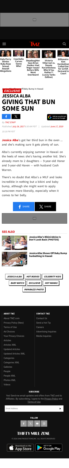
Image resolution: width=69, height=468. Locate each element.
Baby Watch (17, 282)
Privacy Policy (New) (14, 323)
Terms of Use (10, 327)
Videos (7, 384)
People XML (9, 375)
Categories (9, 358)
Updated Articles (12, 349)
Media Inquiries (43, 336)
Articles (7, 340)
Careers (40, 327)
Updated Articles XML (14, 353)
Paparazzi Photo (34, 289)
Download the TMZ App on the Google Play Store (48, 448)
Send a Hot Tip (43, 323)
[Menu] (4, 43)
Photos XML (10, 380)
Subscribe (60, 408)
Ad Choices (9, 331)
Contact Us (41, 318)
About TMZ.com (12, 318)
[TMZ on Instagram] (44, 423)
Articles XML (10, 345)
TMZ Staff (10, 122)
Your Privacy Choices (14, 336)
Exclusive (34, 282)
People (7, 371)
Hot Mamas (51, 282)
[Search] (64, 43)
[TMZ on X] (30, 423)
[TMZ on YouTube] (37, 423)
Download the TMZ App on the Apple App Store (20, 448)
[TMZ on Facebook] (24, 423)
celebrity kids (52, 276)
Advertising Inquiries (46, 331)
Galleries (8, 367)
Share (24, 207)
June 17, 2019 (56, 126)
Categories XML (11, 362)
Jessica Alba (10, 140)
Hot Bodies (32, 276)
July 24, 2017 (18, 126)
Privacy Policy (51, 399)
